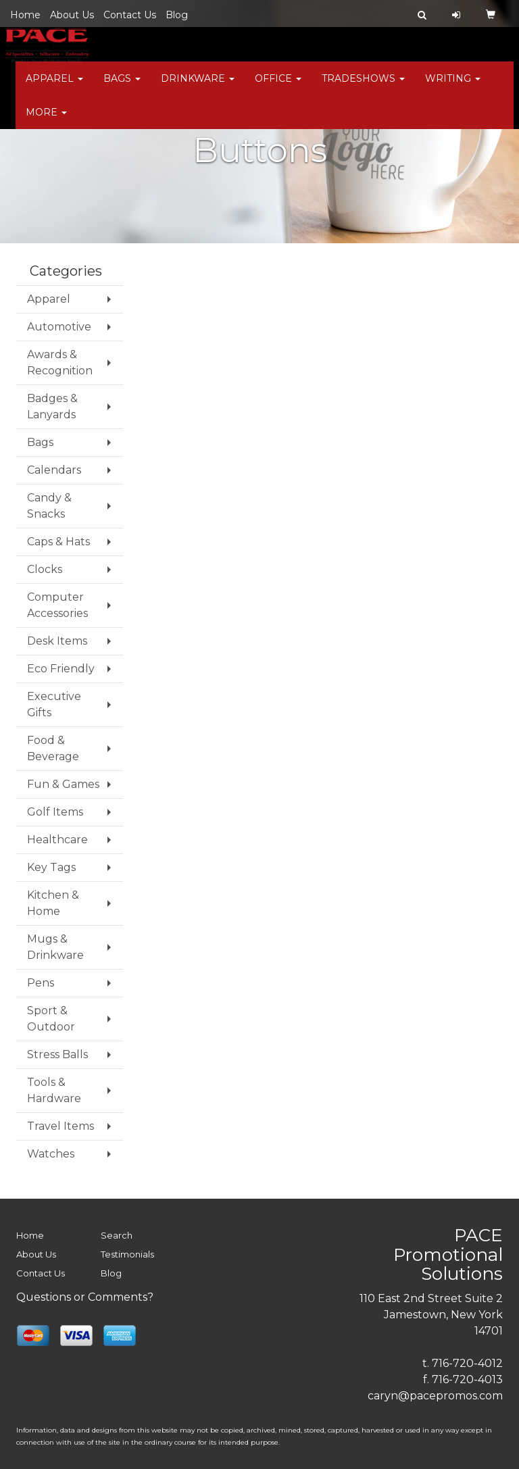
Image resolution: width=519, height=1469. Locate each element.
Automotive (59, 326)
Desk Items (57, 640)
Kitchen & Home (53, 903)
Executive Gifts (54, 704)
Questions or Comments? (84, 1297)
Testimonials (127, 1254)
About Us (72, 15)
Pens (40, 982)
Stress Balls (57, 1054)
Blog (177, 15)
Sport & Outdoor (51, 1018)
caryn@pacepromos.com (435, 1395)
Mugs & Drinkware (55, 947)
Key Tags (51, 867)
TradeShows (363, 88)
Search (116, 1235)
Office (278, 88)
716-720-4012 (467, 1363)
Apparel (54, 88)
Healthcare (57, 839)
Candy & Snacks (49, 505)
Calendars (54, 470)
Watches (50, 1153)
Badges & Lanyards (52, 406)
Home (25, 15)
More (46, 122)
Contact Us (129, 15)
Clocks (44, 569)
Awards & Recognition (60, 362)
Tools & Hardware (54, 1090)
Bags (122, 88)
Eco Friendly (61, 668)
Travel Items (60, 1126)
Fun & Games (63, 784)
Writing (452, 88)
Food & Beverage (53, 748)
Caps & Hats (58, 541)
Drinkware (197, 88)
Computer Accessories (57, 605)
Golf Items (55, 811)
